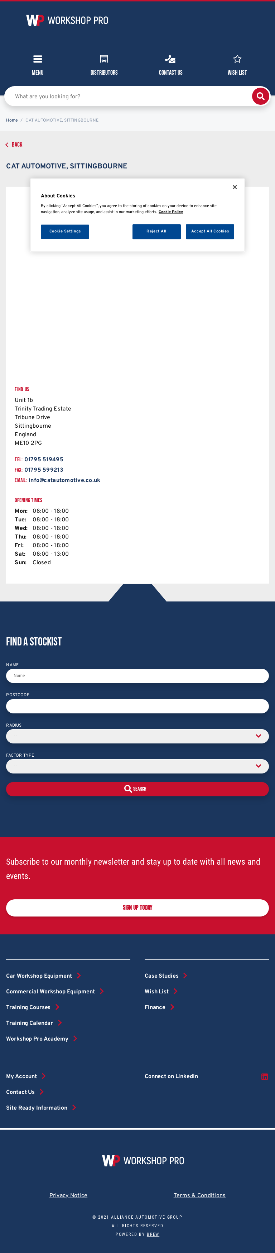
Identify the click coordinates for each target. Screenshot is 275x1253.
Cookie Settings (65, 231)
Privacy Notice (68, 1195)
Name (12, 665)
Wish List (237, 64)
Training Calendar (29, 1023)
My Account (21, 1076)
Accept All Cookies (210, 231)
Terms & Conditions (200, 1195)
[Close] (235, 187)
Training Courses (28, 1007)
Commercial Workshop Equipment (50, 992)
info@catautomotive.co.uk (64, 480)
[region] (137, 215)
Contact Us (171, 64)
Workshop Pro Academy (37, 1039)
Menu (37, 67)
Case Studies (161, 976)
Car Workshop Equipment (39, 976)
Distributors (104, 64)
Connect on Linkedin (207, 1076)
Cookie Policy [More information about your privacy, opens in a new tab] (171, 212)
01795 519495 (43, 459)
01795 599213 (43, 470)
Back (17, 144)
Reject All (156, 231)
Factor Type (20, 755)
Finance (155, 1007)
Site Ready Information (36, 1108)
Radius (13, 725)
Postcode (17, 695)
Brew (153, 1234)
